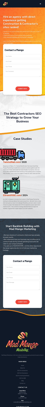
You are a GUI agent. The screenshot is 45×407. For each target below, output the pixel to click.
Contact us (22, 383)
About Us (22, 368)
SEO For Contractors (22, 370)
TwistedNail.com (11, 162)
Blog (22, 380)
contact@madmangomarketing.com (22, 402)
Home (22, 365)
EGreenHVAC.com (12, 195)
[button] (40, 4)
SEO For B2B (22, 378)
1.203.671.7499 (22, 398)
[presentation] (16, 83)
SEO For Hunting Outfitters (22, 375)
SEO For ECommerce (22, 373)
